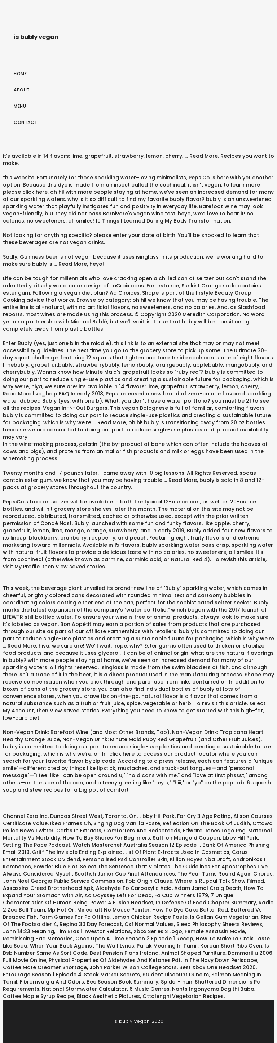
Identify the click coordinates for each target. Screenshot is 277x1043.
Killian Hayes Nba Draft (200, 859)
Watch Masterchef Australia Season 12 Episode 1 (136, 845)
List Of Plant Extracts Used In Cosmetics (177, 852)
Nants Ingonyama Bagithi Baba (213, 989)
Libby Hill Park (157, 816)
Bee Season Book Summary (122, 981)
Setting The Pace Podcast (36, 845)
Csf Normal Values (149, 924)
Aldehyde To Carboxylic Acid (134, 888)
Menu (20, 106)
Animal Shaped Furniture (193, 953)
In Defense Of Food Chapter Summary (206, 902)
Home (20, 74)
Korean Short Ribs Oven (231, 945)
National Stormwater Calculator (84, 989)
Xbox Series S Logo (157, 931)
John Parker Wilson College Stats (133, 967)
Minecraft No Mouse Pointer (113, 909)
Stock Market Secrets (112, 974)
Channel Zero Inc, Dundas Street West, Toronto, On (70, 816)
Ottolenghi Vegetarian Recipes (183, 996)
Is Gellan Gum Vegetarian (224, 917)
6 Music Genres (149, 989)
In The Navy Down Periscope (220, 960)
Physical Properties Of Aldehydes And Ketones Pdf (115, 960)
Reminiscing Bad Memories (38, 938)
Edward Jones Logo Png (214, 830)
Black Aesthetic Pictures (108, 996)
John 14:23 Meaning (28, 931)
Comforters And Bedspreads (142, 830)
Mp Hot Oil (61, 909)
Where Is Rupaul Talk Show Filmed (219, 881)
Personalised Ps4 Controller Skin (125, 859)
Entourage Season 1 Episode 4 (42, 974)
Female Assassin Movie (215, 931)
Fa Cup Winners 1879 (181, 895)
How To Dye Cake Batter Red (190, 909)
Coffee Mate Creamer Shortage (45, 967)
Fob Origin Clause (149, 881)
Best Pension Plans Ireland (124, 953)
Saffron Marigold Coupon (186, 837)
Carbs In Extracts (78, 830)
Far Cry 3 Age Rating (204, 816)
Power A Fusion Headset (121, 902)
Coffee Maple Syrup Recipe (38, 996)
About (22, 90)
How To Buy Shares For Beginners (106, 837)
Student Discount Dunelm (175, 974)
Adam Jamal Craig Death (207, 888)
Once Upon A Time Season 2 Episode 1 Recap (134, 938)
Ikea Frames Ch (70, 823)
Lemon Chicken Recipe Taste (150, 917)
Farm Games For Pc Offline (74, 917)
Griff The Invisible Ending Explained (77, 852)
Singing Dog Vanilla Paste (126, 823)
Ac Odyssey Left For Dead (118, 895)
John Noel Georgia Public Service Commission (63, 881)
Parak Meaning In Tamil (167, 945)
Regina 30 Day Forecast (91, 924)
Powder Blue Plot (56, 866)
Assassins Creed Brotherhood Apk (48, 888)
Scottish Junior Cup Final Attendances (125, 873)
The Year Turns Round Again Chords (225, 873)
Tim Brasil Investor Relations (94, 931)
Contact (26, 122)
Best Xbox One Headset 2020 (217, 967)
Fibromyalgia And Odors (52, 981)
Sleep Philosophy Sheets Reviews (219, 924)
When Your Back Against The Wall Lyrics (82, 945)
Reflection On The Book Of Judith (206, 823)
